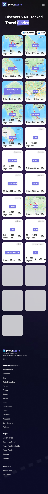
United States (8, 370)
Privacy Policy (22, 355)
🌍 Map (41, 33)
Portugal (6, 427)
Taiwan (5, 390)
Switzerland (7, 407)
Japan (5, 402)
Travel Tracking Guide (11, 446)
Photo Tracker (8, 450)
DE (6, 359)
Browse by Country (10, 442)
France (5, 386)
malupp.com (8, 353)
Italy (4, 378)
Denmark (6, 419)
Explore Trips (8, 438)
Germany (6, 374)
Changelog (7, 458)
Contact (6, 454)
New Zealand (8, 423)
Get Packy (6, 475)
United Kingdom (9, 382)
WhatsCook (7, 471)
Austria (5, 398)
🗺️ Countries (28, 33)
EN (3, 359)
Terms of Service (8, 355)
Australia (6, 415)
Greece (5, 394)
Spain (5, 411)
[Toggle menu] (43, 4)
